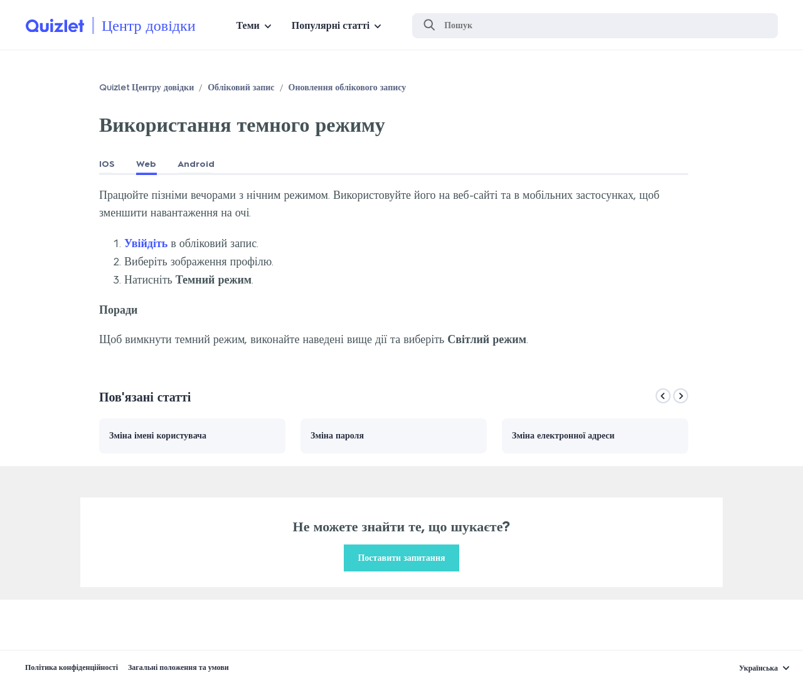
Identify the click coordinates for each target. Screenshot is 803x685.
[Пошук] (595, 25)
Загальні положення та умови (178, 667)
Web (146, 164)
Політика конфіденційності (71, 667)
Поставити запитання (401, 558)
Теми (248, 25)
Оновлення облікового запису (348, 87)
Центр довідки (149, 25)
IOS (107, 164)
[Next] (680, 395)
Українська (758, 668)
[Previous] (663, 395)
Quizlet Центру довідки (146, 87)
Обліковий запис (241, 87)
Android (196, 164)
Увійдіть (146, 243)
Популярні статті (331, 25)
